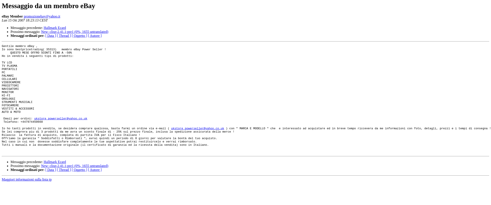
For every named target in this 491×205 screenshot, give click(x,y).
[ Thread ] (64, 36)
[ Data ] (50, 36)
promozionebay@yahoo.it (42, 16)
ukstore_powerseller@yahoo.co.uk (60, 133)
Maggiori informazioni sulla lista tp (27, 201)
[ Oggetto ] (79, 36)
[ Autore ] (95, 36)
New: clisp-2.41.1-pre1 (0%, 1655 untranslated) (74, 32)
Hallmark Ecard (55, 28)
